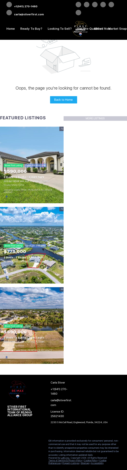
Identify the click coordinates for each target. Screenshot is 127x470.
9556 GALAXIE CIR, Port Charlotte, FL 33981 (25, 261)
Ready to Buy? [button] (31, 28)
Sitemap (85, 463)
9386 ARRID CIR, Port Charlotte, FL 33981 (24, 342)
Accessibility (97, 463)
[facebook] (78, 5)
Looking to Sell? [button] (60, 28)
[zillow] (95, 5)
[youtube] (111, 5)
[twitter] (86, 5)
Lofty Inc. (65, 458)
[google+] (78, 13)
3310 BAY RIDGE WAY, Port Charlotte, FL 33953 (27, 181)
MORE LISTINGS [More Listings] (95, 118)
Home (10, 28)
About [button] (98, 28)
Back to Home (63, 99)
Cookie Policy (91, 460)
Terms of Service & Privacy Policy (65, 460)
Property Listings (70, 463)
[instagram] (103, 5)
